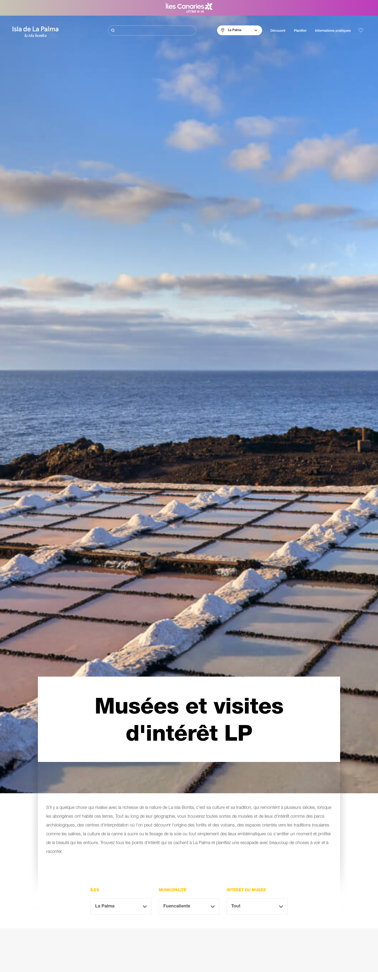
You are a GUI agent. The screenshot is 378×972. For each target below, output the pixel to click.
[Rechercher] (152, 30)
